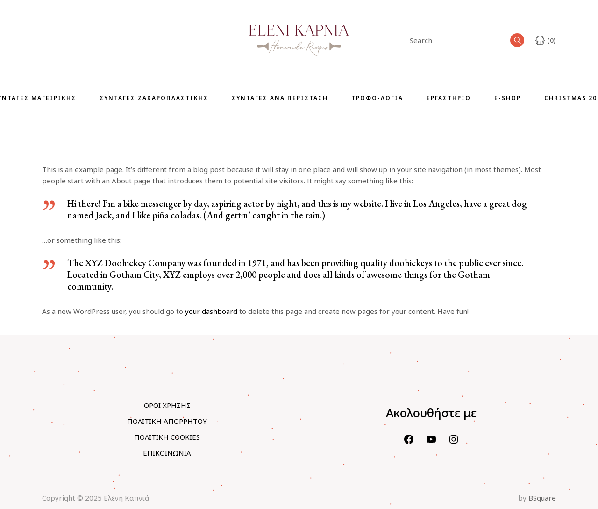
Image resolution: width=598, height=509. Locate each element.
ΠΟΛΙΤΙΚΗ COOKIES (167, 437)
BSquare (542, 497)
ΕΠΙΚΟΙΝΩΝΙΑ (167, 453)
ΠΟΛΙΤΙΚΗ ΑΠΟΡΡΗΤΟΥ (167, 421)
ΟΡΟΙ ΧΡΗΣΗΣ (167, 405)
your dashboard (211, 311)
